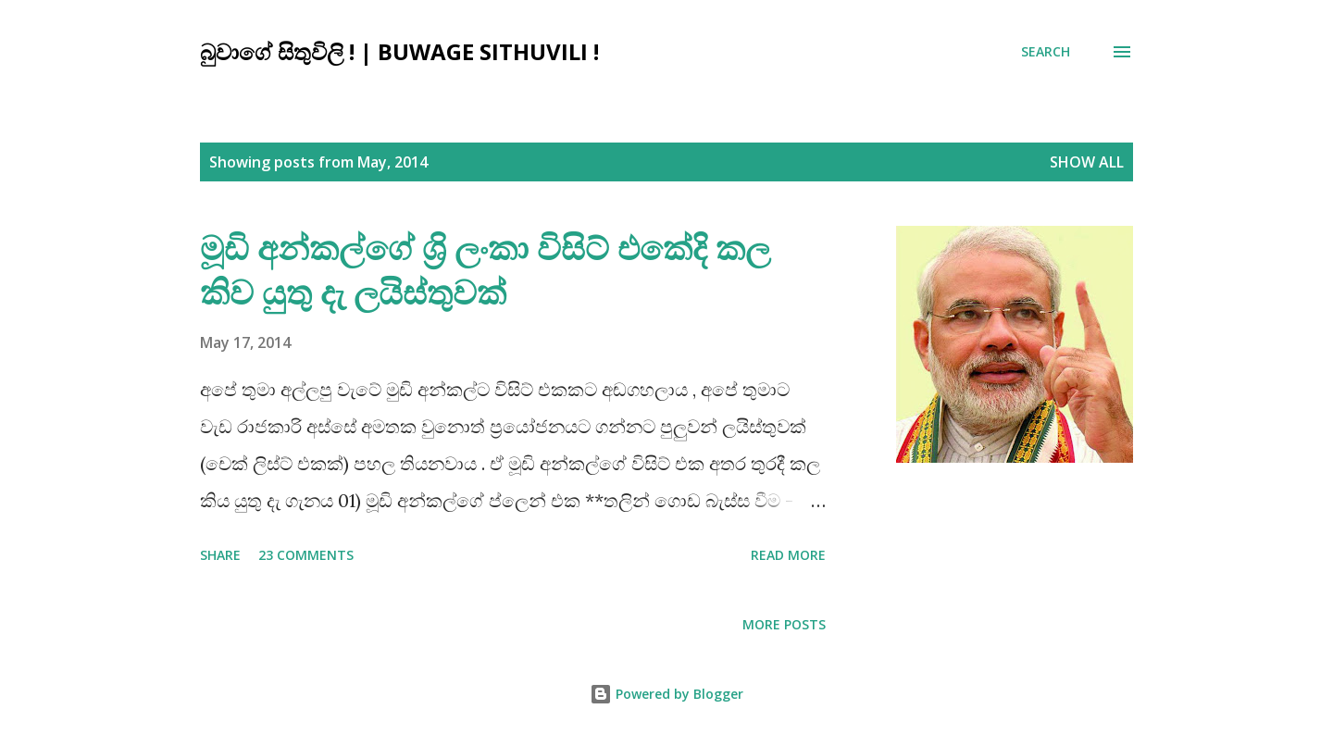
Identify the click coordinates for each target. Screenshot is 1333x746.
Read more (788, 555)
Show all (1087, 162)
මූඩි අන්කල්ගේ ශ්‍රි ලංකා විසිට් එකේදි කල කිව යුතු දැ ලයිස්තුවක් (485, 270)
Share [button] (220, 555)
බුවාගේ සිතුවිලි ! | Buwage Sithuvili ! (399, 51)
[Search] (1045, 52)
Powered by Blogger (666, 693)
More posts (784, 624)
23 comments (306, 555)
